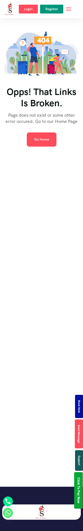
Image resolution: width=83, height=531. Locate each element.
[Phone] (8, 501)
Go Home (41, 139)
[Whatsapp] (8, 513)
